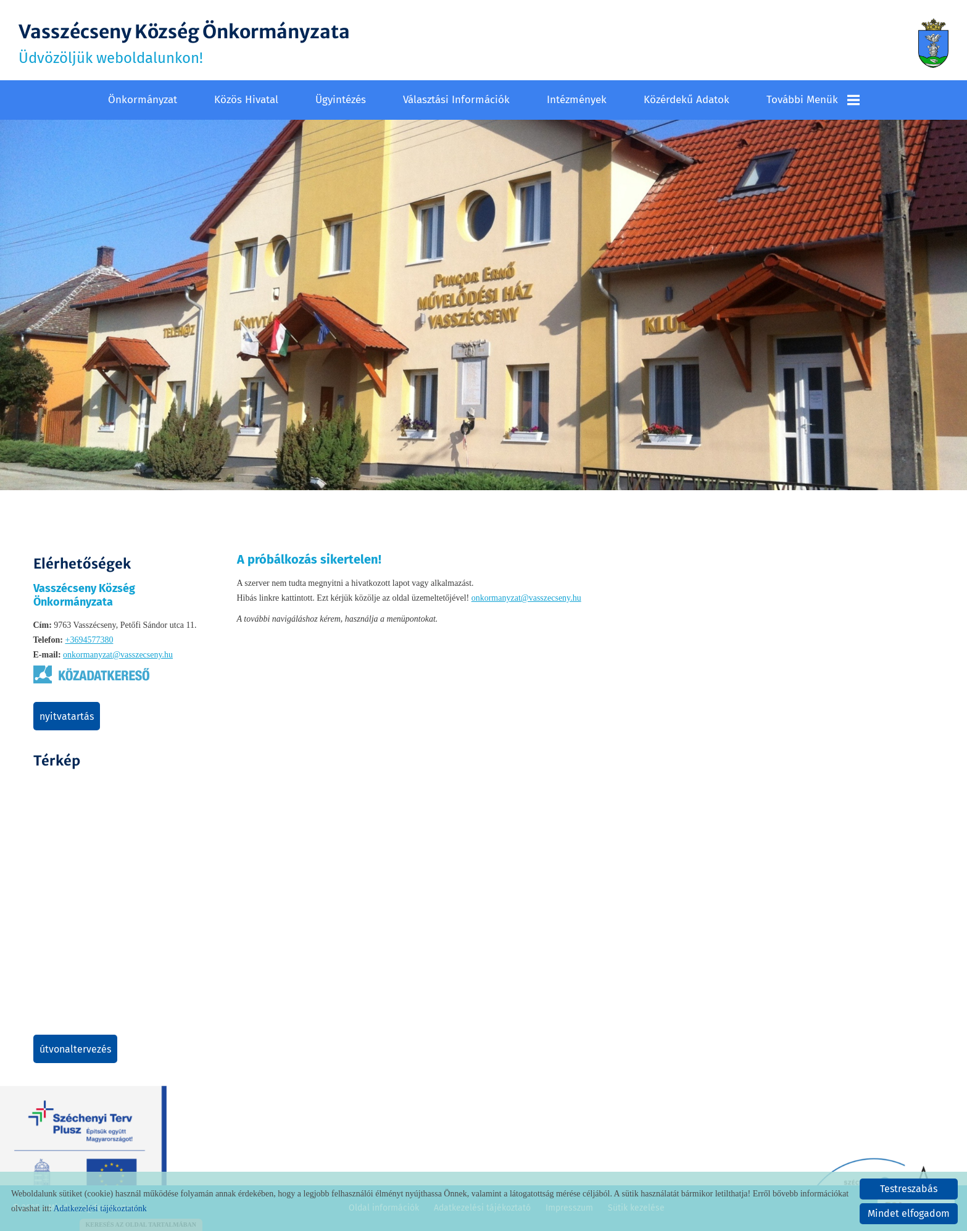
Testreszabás (908, 1189)
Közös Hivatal (246, 99)
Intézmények (577, 99)
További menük (813, 99)
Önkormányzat (142, 99)
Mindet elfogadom (909, 1213)
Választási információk (456, 99)
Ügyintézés (340, 99)
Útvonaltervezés (75, 1049)
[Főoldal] (933, 43)
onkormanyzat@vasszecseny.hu (118, 654)
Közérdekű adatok (686, 99)
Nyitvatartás (66, 716)
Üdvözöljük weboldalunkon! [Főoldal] (184, 43)
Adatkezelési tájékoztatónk (99, 1208)
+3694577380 (89, 640)
